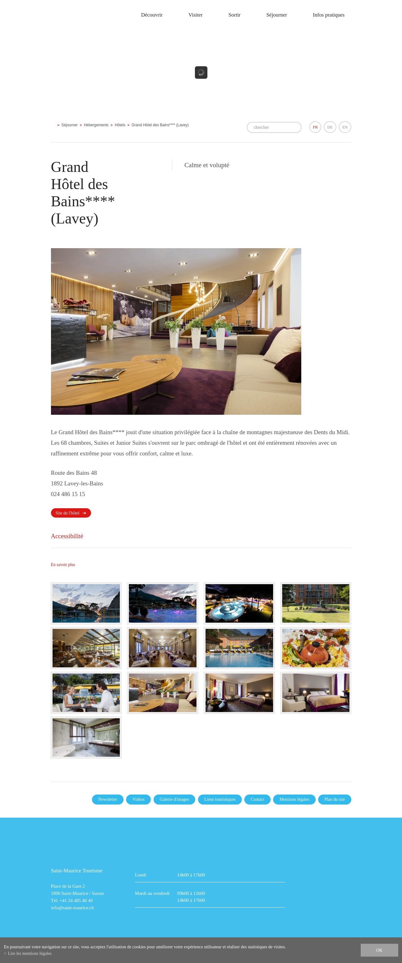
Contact (257, 799)
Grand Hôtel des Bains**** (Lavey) (160, 125)
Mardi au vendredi (152, 893)
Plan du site (334, 799)
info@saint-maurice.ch (72, 907)
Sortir (234, 15)
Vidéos (138, 799)
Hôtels (120, 125)
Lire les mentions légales (30, 953)
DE (330, 127)
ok (379, 950)
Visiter (195, 15)
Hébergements (96, 125)
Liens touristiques (220, 799)
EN (345, 127)
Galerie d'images (174, 799)
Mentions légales (294, 799)
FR (315, 127)
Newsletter (107, 799)
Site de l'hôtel (67, 513)
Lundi (140, 874)
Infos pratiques (329, 15)
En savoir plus (63, 564)
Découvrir (152, 15)
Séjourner (276, 15)
